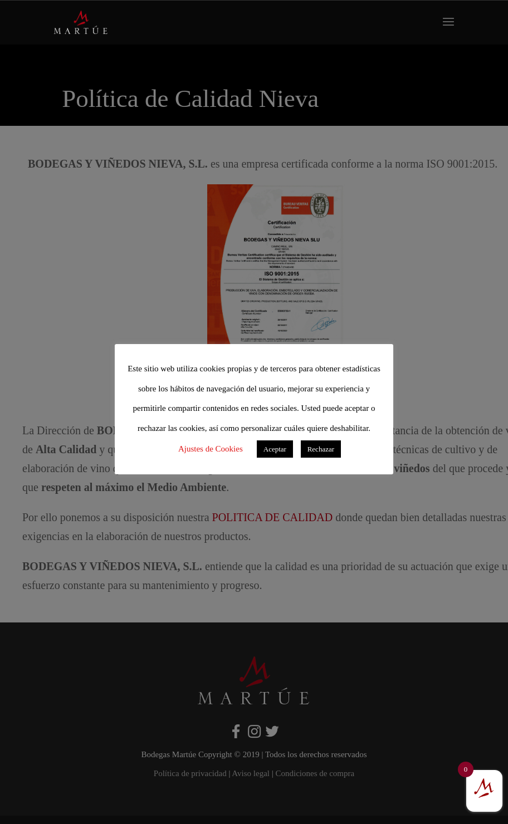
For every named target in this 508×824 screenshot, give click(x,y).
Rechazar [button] (320, 449)
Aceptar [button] (274, 449)
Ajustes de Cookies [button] (210, 448)
